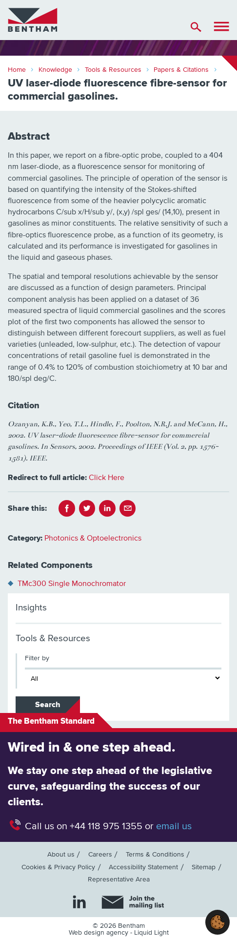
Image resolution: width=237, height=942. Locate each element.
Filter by (37, 658)
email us (174, 826)
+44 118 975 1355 (106, 826)
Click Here (106, 477)
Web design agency (99, 932)
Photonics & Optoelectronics (92, 538)
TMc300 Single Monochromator (72, 583)
